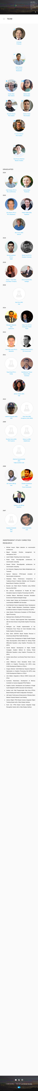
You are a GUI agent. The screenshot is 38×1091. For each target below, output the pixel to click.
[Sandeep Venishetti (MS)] (11, 523)
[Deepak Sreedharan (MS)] (27, 478)
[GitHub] (22, 1080)
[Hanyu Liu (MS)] (27, 433)
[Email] (16, 1080)
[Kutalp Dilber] (11, 88)
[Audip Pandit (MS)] (27, 522)
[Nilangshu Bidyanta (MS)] (11, 320)
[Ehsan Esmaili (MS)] (27, 273)
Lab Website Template (26, 1084)
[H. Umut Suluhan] (19, 128)
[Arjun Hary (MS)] (27, 410)
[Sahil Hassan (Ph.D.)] (11, 184)
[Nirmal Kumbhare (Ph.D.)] (11, 250)
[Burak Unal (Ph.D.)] (27, 249)
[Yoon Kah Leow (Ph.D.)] (11, 343)
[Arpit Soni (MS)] (19, 296)
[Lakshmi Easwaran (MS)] (11, 410)
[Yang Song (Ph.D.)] (11, 366)
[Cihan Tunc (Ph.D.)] (27, 320)
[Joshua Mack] (27, 184)
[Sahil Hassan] (19, 62)
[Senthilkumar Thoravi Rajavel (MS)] (27, 367)
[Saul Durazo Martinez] (19, 153)
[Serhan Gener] (27, 108)
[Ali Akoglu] (19, 36)
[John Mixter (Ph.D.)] (11, 206)
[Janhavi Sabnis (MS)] (19, 388)
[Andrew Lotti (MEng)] (19, 499)
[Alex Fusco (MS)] (19, 226)
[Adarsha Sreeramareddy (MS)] (19, 454)
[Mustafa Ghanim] (11, 108)
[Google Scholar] (19, 1080)
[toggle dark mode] (19, 1087)
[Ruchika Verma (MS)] (11, 433)
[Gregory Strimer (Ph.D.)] (27, 343)
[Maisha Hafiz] (27, 88)
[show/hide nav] (35, 12)
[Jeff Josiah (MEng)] (11, 477)
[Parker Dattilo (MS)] (27, 206)
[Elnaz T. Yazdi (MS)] (11, 273)
